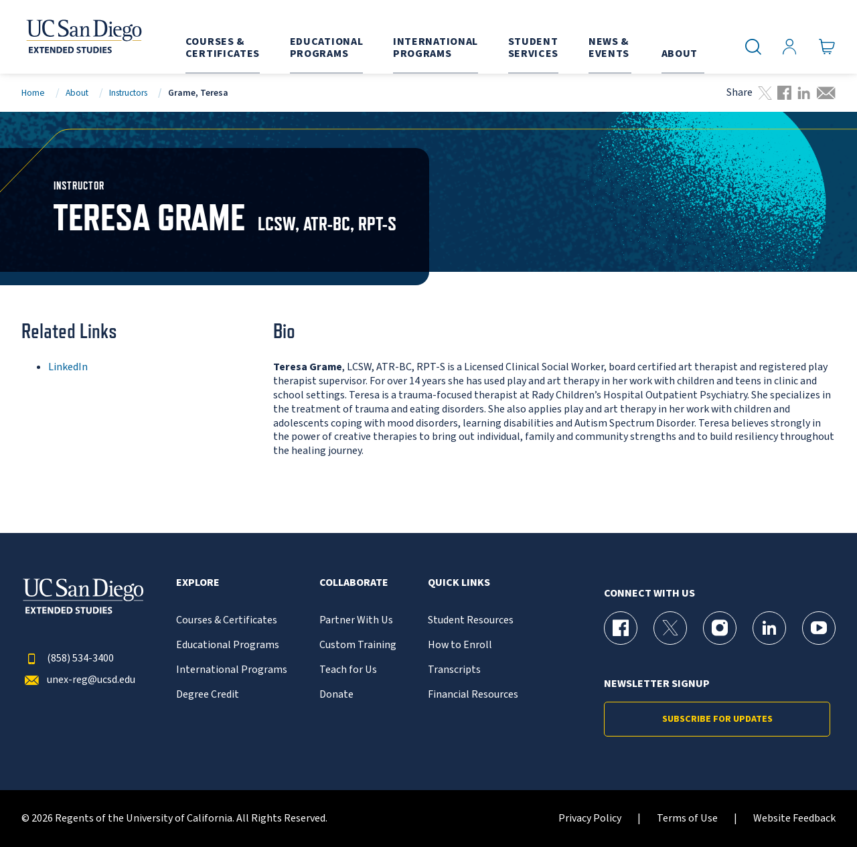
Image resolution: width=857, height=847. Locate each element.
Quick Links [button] (459, 583)
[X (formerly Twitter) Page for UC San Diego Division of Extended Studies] (670, 628)
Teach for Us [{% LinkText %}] (348, 670)
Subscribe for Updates (717, 719)
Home (33, 92)
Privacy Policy (589, 819)
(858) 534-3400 (67, 658)
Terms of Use (687, 819)
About (77, 92)
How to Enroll (460, 645)
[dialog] (817, 807)
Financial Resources (473, 695)
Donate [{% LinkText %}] (336, 695)
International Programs (231, 670)
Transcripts (454, 670)
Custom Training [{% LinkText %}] (357, 645)
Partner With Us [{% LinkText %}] (356, 620)
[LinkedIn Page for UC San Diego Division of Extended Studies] (769, 628)
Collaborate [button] (353, 583)
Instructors (128, 92)
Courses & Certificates (226, 620)
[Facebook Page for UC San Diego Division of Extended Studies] (620, 628)
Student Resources (471, 620)
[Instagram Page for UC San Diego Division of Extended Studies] (719, 628)
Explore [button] (198, 583)
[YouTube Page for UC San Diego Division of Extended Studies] (819, 628)
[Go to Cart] (827, 47)
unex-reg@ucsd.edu (78, 680)
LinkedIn (68, 367)
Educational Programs (227, 645)
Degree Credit (207, 695)
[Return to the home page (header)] (83, 37)
